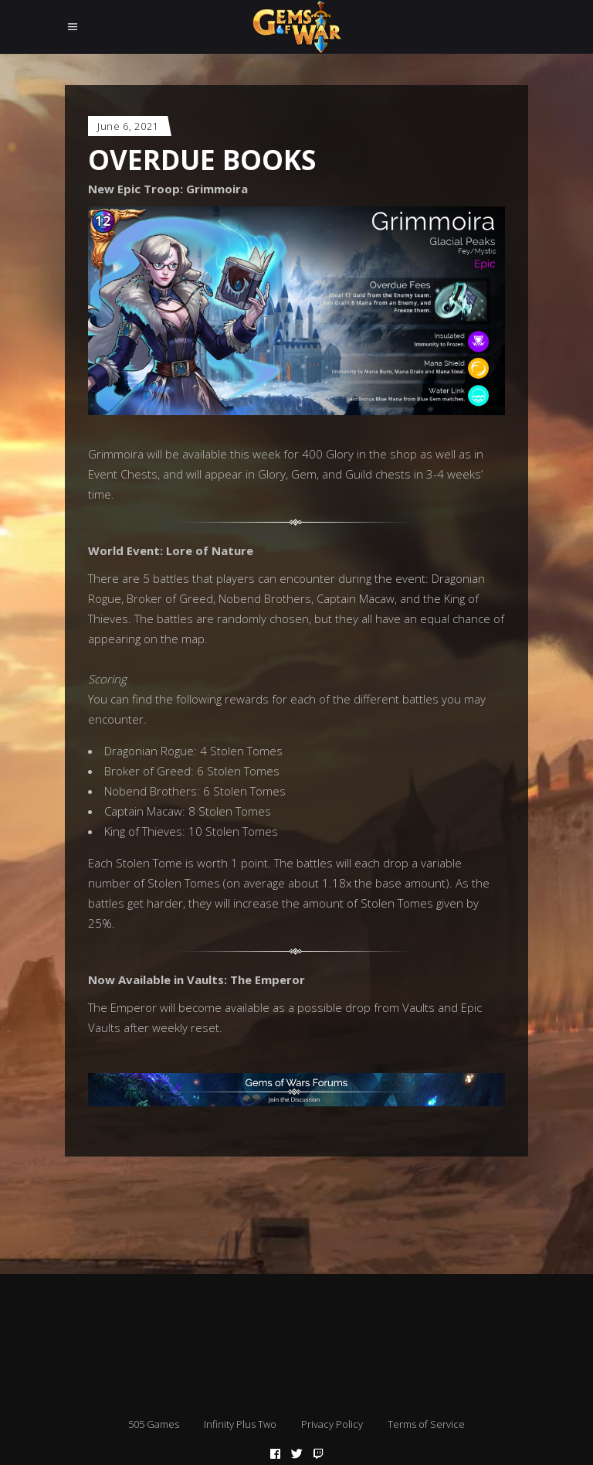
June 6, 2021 (127, 126)
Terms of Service (426, 1424)
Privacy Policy (332, 1424)
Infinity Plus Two (240, 1424)
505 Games (153, 1424)
